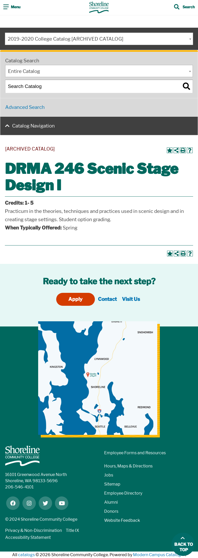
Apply (75, 299)
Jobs (108, 475)
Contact (107, 299)
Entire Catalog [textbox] (24, 71)
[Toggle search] (184, 7)
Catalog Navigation (33, 126)
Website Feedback (122, 520)
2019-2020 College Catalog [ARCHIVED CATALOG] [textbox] (65, 39)
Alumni (111, 502)
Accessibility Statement (28, 537)
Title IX (72, 530)
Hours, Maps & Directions (128, 466)
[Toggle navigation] (12, 7)
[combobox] (99, 39)
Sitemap (112, 484)
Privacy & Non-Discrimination (33, 530)
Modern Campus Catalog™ (159, 554)
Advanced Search (25, 107)
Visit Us (131, 299)
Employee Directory (123, 493)
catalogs (26, 554)
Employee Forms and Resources (135, 452)
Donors (111, 511)
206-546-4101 (19, 487)
